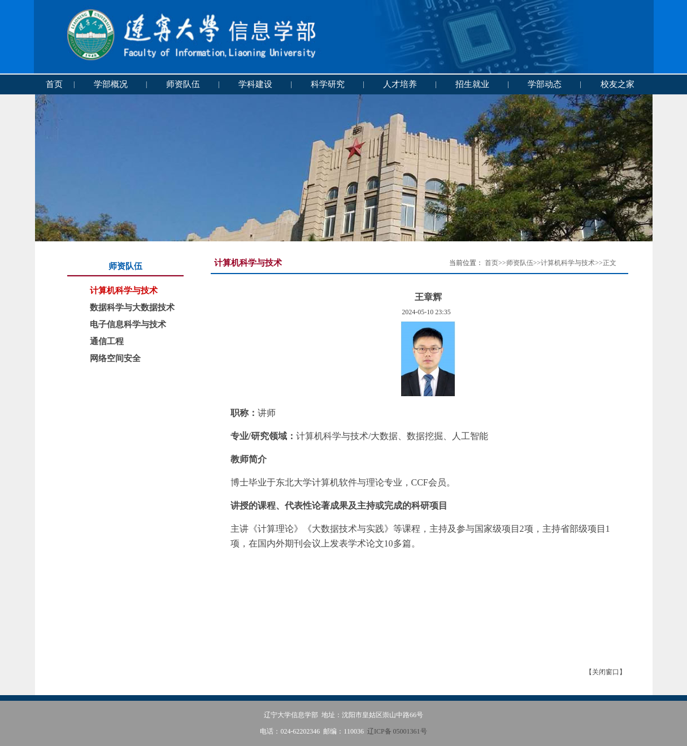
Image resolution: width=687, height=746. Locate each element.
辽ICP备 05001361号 (397, 731)
